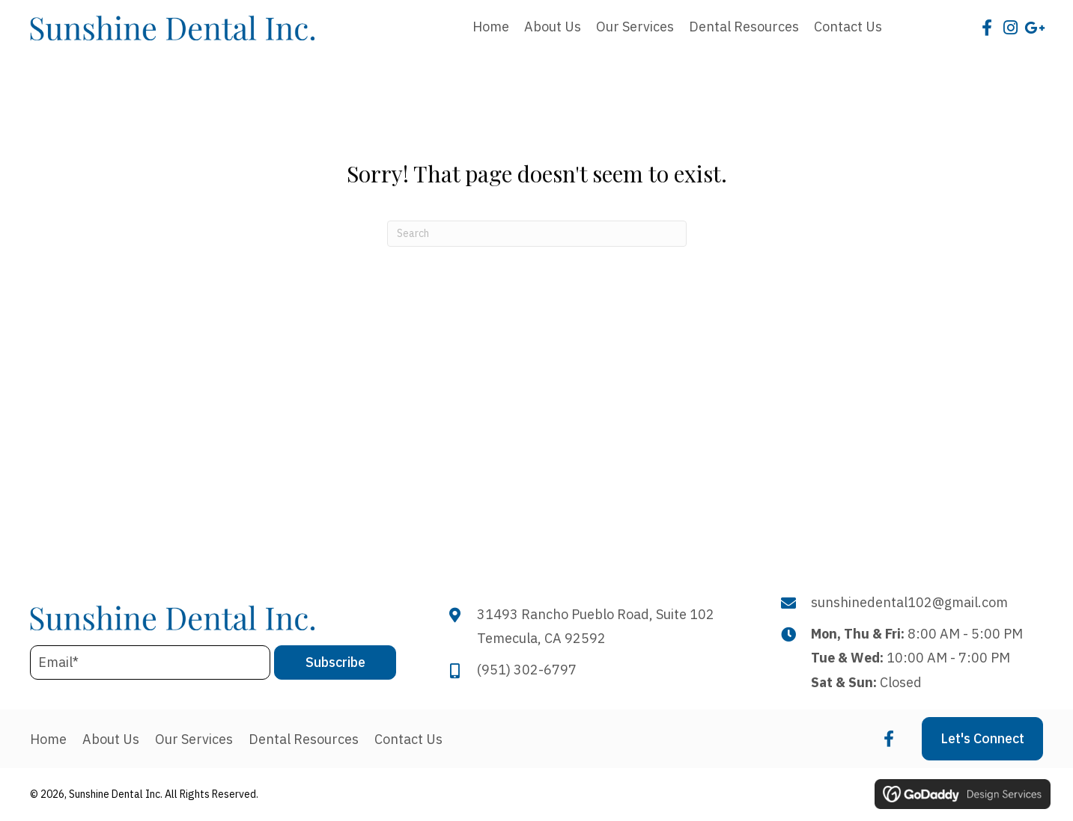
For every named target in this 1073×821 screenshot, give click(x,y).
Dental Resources (304, 739)
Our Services (194, 739)
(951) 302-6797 (527, 669)
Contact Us (408, 739)
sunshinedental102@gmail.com (909, 602)
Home (48, 739)
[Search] (537, 234)
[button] (987, 27)
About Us (110, 739)
